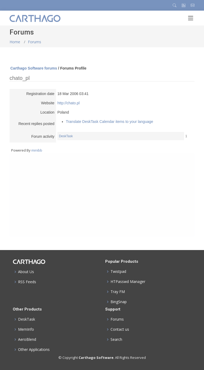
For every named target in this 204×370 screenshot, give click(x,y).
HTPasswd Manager (127, 281)
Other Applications (34, 349)
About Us (26, 272)
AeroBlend (27, 339)
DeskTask (66, 136)
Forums (34, 41)
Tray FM (117, 292)
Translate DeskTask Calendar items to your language (109, 121)
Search (116, 339)
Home (15, 41)
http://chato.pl (68, 103)
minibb (36, 150)
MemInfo (26, 329)
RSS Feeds (27, 282)
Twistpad (118, 271)
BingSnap (118, 302)
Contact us (119, 329)
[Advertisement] (102, 195)
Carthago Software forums (33, 68)
